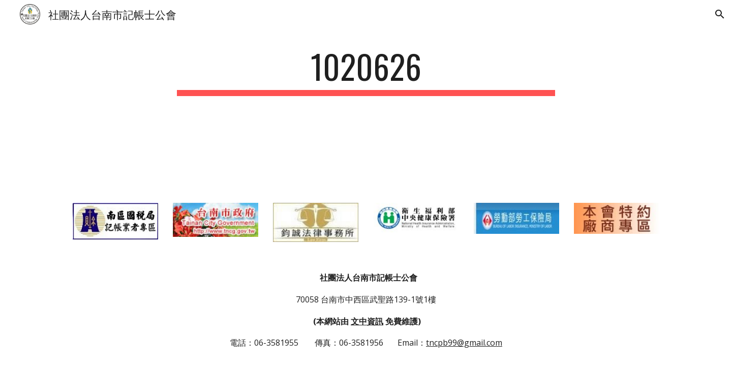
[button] (720, 14)
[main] (366, 71)
